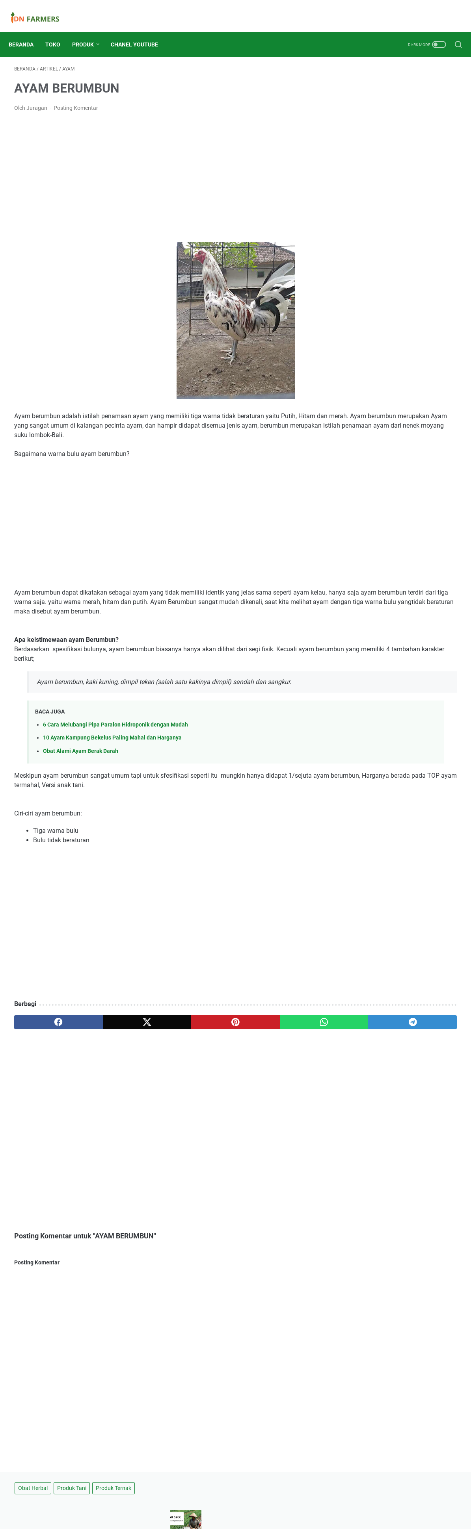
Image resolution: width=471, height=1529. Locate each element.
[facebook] (44, 1033)
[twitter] (103, 1033)
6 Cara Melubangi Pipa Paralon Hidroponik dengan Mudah (115, 735)
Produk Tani (396, 64)
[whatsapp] (222, 1033)
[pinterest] (162, 1033)
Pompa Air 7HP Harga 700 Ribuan (386, 405)
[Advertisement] (162, 169)
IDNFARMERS (246, 1517)
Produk (88, 31)
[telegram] (281, 1033)
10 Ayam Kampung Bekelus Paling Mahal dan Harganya (112, 748)
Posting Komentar (76, 100)
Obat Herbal (358, 64)
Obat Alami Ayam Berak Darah (80, 762)
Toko (58, 31)
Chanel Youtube (140, 31)
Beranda (26, 31)
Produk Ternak (361, 79)
